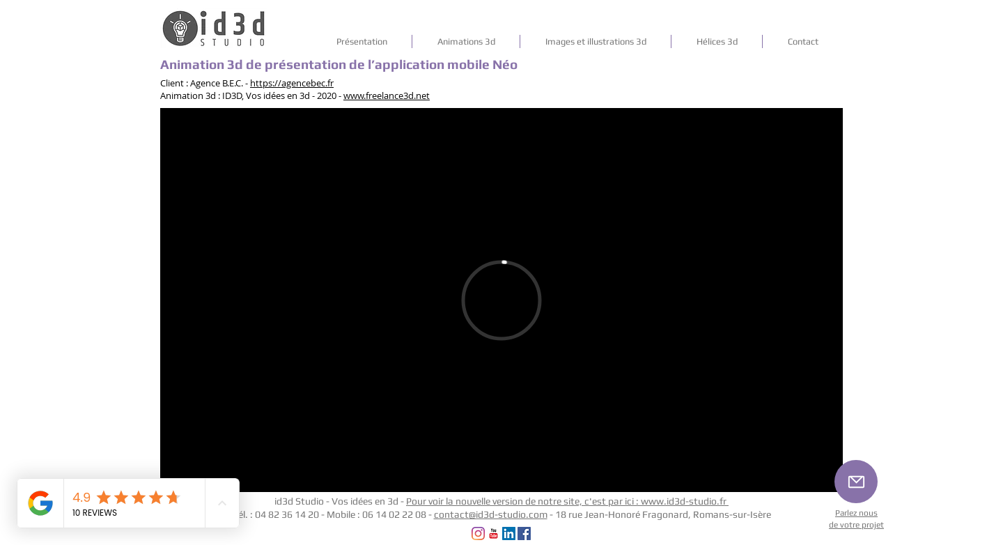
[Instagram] (478, 533)
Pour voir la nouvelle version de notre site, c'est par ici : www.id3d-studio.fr (567, 501)
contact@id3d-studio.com (490, 514)
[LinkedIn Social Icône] (508, 533)
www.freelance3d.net (386, 95)
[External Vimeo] (501, 300)
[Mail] (856, 481)
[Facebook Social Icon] (524, 533)
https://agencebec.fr (292, 83)
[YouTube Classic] (493, 533)
